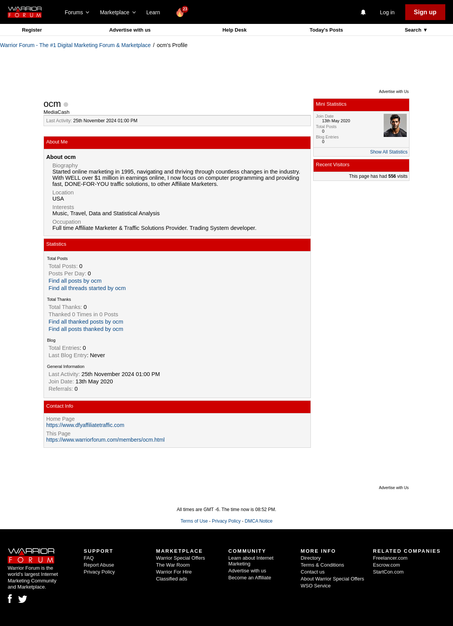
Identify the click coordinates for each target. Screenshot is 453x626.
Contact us (313, 572)
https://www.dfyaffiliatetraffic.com (85, 425)
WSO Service (316, 586)
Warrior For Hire (174, 572)
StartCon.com (388, 572)
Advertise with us (130, 30)
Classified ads (171, 579)
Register (32, 30)
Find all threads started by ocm (87, 288)
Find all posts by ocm (75, 281)
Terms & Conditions (322, 565)
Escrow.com (386, 565)
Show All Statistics (389, 152)
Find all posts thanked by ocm (86, 329)
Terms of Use (194, 521)
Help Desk (234, 30)
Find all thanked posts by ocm (86, 322)
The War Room (173, 565)
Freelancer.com (390, 558)
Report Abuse (99, 565)
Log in (387, 12)
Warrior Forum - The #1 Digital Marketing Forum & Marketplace (75, 45)
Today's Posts (326, 30)
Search (414, 30)
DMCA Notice (258, 521)
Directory (311, 558)
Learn (155, 12)
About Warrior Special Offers (332, 579)
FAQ (89, 558)
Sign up (425, 12)
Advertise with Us (394, 91)
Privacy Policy (226, 521)
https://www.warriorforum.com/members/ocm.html (105, 440)
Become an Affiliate (249, 577)
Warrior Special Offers (180, 558)
